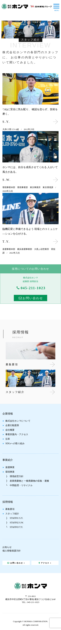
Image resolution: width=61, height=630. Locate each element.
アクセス (45, 563)
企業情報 (7, 413)
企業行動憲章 (12, 425)
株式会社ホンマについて (17, 421)
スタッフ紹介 (12, 513)
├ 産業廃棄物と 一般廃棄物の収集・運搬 (27, 481)
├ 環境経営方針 (14, 476)
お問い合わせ (32, 298)
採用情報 (7, 501)
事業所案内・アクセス (16, 434)
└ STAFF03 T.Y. (14, 527)
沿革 (7, 439)
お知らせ (7, 547)
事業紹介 (7, 460)
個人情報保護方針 (11, 551)
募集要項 (9, 509)
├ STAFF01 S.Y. (14, 518)
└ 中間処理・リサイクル (19, 485)
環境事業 (9, 472)
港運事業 (9, 467)
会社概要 (9, 430)
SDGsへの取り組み (14, 443)
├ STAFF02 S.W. (15, 522)
